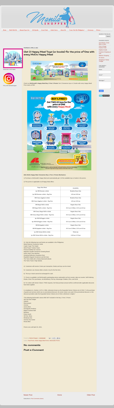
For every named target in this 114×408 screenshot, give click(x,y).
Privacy (98, 30)
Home (4, 30)
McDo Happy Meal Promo (42, 340)
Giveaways (91, 30)
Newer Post (28, 395)
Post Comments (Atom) (37, 398)
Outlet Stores (54, 30)
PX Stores (101, 57)
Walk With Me (13, 30)
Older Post (91, 395)
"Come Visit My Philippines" (77, 30)
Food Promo (31, 340)
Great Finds (44, 30)
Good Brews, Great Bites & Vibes (104, 43)
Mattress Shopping (104, 55)
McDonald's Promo (55, 340)
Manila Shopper (33, 338)
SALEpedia (35, 30)
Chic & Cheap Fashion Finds (102, 47)
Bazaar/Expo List (24, 30)
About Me (63, 30)
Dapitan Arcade (103, 50)
